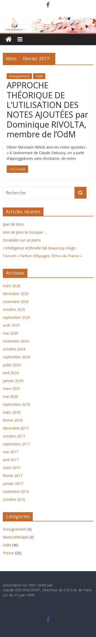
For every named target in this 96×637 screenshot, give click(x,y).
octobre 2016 (14, 499)
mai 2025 (10, 333)
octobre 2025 (14, 309)
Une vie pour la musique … (25, 232)
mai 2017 (10, 451)
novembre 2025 (16, 301)
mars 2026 (11, 285)
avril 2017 (11, 459)
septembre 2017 (16, 444)
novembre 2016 (16, 491)
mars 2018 (11, 412)
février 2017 (13, 475)
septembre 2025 (16, 317)
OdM (39, 76)
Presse (8, 552)
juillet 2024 (12, 364)
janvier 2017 (13, 483)
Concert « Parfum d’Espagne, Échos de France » (42, 255)
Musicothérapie (15, 537)
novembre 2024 (16, 341)
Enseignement (19, 76)
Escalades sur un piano (22, 240)
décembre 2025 (16, 293)
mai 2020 (10, 396)
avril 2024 (11, 372)
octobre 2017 (14, 436)
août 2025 (11, 325)
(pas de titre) (13, 224)
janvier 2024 (13, 380)
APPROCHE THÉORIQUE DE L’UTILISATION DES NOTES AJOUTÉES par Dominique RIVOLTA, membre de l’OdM (47, 110)
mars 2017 (11, 467)
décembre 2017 (16, 428)
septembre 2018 (16, 404)
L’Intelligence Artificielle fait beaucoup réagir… (40, 248)
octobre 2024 (14, 349)
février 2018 (13, 420)
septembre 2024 (16, 356)
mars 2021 (11, 388)
